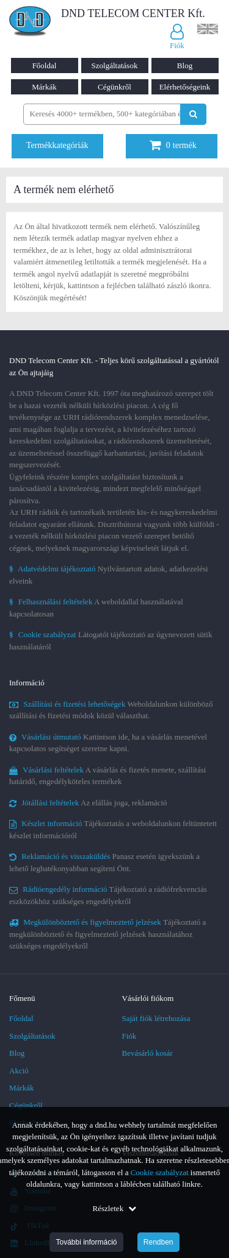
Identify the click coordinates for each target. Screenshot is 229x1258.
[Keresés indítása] (193, 114)
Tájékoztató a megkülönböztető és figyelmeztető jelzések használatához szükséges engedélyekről (107, 933)
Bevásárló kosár (147, 1053)
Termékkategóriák (57, 145)
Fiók (129, 1036)
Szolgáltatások (115, 65)
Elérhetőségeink (185, 86)
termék (173, 145)
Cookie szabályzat (160, 1172)
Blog (184, 65)
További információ (86, 1242)
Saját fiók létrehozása (156, 1018)
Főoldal (44, 65)
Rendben (158, 1242)
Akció (19, 1070)
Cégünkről (114, 86)
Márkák (44, 86)
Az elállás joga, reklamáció (88, 802)
